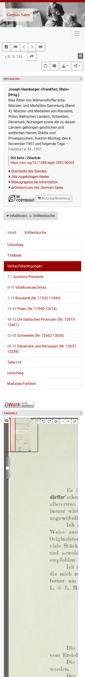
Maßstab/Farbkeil (21, 384)
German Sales (18, 14)
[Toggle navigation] (76, 33)
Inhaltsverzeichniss (26, 287)
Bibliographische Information (34, 182)
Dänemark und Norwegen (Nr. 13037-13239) (42, 349)
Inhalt (12, 232)
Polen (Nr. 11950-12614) (32, 309)
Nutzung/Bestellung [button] (54, 198)
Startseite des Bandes (29, 171)
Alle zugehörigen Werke (30, 177)
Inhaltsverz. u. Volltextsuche (31, 216)
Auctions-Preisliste (25, 277)
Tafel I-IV (14, 362)
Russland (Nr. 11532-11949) (33, 298)
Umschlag (15, 245)
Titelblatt (14, 255)
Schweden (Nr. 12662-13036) (35, 335)
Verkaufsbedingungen (24, 266)
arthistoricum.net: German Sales (37, 187)
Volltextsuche (35, 232)
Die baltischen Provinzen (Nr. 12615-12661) (41, 322)
